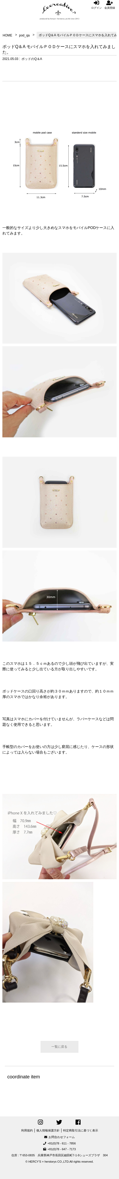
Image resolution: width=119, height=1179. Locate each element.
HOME (7, 35)
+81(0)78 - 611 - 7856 (59, 1143)
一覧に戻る (59, 1047)
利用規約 (27, 1130)
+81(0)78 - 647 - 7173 (59, 1149)
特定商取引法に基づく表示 (80, 1130)
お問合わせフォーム (59, 1137)
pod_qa (24, 35)
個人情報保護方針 (48, 1130)
